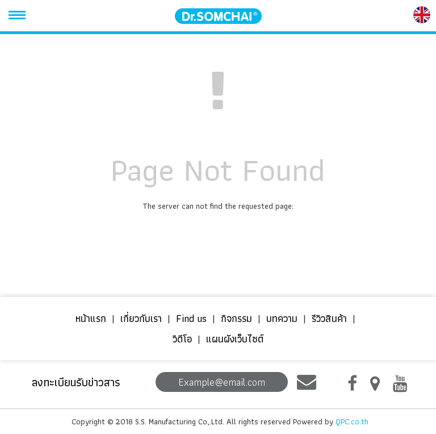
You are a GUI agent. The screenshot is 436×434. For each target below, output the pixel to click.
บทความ (281, 318)
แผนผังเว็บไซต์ (234, 338)
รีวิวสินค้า (329, 318)
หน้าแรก (91, 318)
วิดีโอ (182, 338)
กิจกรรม (236, 318)
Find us (191, 318)
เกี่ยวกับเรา (141, 318)
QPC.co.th (352, 421)
